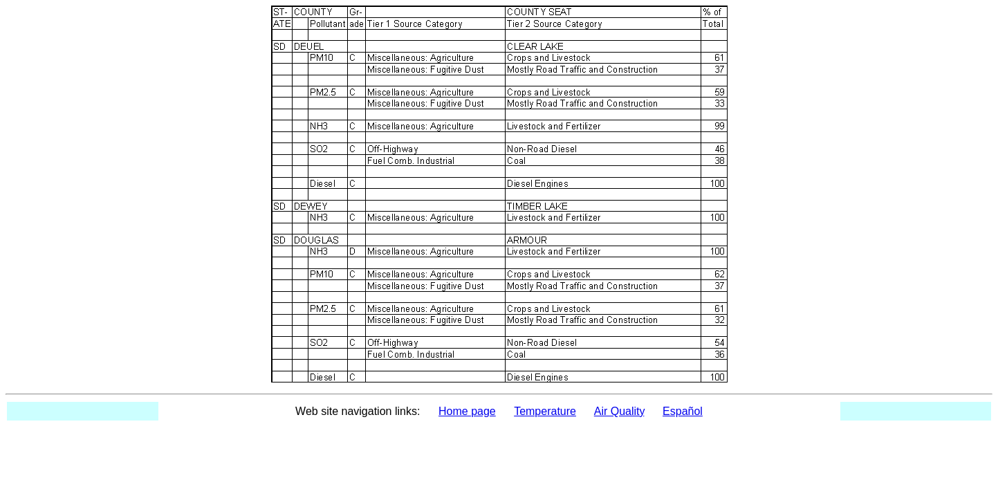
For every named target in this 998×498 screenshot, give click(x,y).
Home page (467, 411)
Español (683, 411)
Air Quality (619, 411)
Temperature (545, 411)
